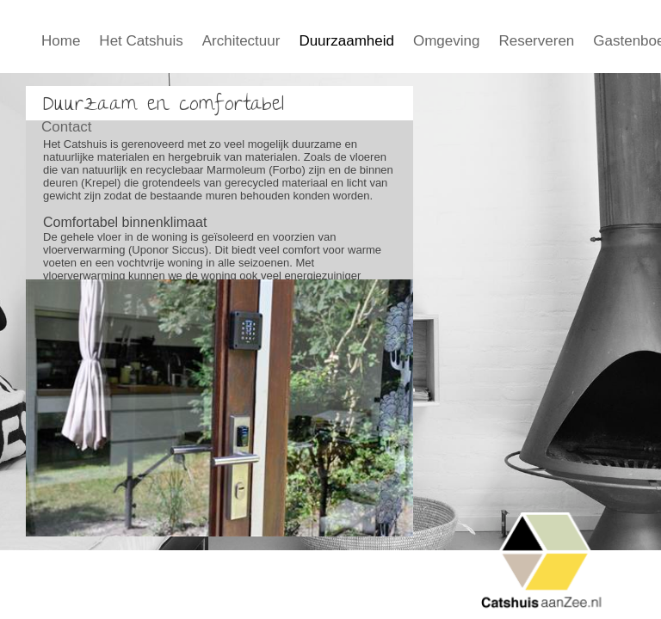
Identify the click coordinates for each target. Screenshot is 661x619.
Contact (66, 127)
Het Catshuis (140, 41)
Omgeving (446, 41)
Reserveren (536, 41)
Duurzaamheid (346, 41)
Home (60, 41)
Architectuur (241, 41)
